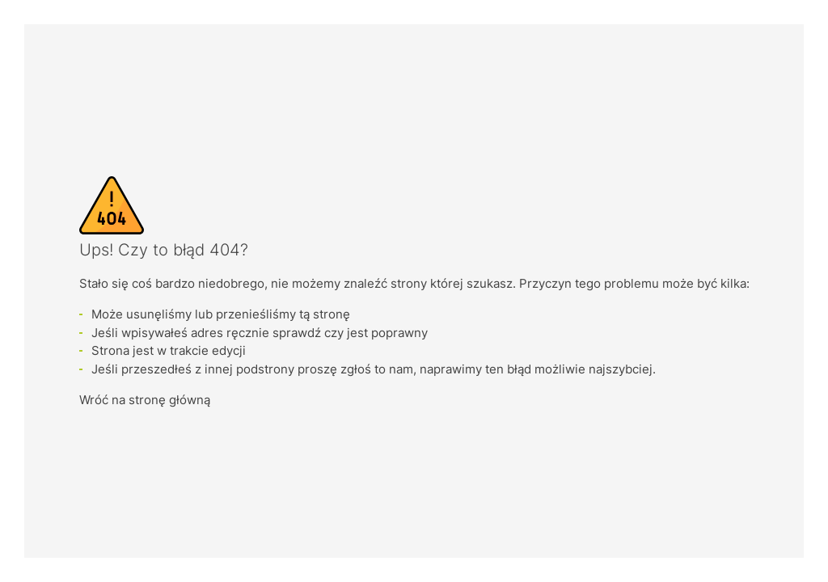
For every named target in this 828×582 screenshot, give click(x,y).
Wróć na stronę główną (144, 399)
